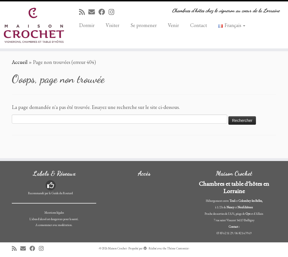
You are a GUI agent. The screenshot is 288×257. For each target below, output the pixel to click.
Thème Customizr (178, 248)
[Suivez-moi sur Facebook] (103, 12)
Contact (198, 25)
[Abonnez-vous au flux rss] (83, 12)
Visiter (112, 25)
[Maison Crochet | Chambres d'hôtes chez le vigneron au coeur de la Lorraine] (34, 25)
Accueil (20, 62)
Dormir (86, 25)
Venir (173, 25)
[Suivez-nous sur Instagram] (113, 12)
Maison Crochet (117, 248)
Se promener (143, 25)
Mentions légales (54, 212)
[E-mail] (93, 12)
